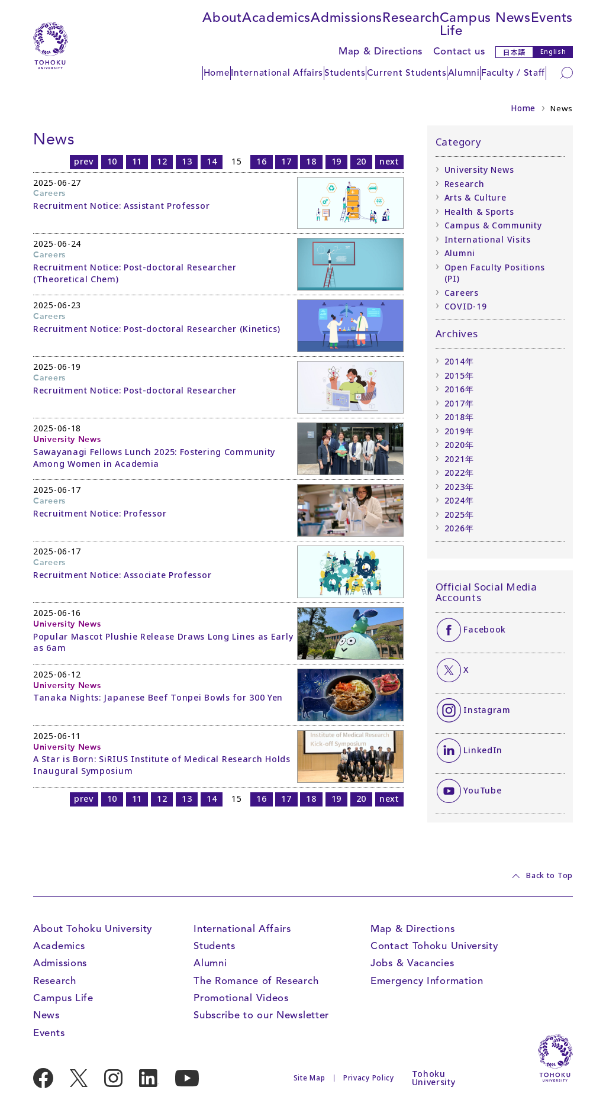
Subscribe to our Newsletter (261, 1015)
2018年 (459, 416)
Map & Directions (381, 51)
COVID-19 (465, 306)
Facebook (484, 629)
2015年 (459, 375)
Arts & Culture (475, 197)
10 (112, 161)
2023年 (459, 486)
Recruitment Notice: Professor (99, 513)
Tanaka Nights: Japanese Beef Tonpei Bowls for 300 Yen (158, 697)
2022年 (459, 472)
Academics (276, 17)
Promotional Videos (241, 998)
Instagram (486, 709)
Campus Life (465, 23)
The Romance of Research (256, 981)
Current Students (407, 72)
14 (212, 161)
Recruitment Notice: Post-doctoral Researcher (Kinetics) (157, 328)
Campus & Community (493, 225)
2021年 (459, 458)
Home (217, 72)
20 (361, 161)
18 (311, 161)
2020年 (459, 444)
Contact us (459, 51)
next (389, 161)
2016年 (459, 389)
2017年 (459, 403)
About (222, 17)
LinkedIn (482, 750)
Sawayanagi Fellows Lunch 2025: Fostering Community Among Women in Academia (154, 457)
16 (261, 161)
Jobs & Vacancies (412, 963)
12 (162, 161)
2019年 (459, 431)
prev (84, 161)
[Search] (566, 72)
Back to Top (549, 876)
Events (552, 17)
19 (336, 161)
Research (411, 17)
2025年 (459, 514)
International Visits (487, 239)
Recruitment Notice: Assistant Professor (121, 205)
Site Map (309, 1077)
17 (286, 161)
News (513, 17)
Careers (461, 292)
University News (479, 169)
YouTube (482, 790)
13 (187, 161)
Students (345, 72)
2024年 (459, 500)
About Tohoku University (92, 928)
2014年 (459, 361)
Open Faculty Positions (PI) (494, 273)
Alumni (464, 72)
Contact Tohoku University (434, 946)
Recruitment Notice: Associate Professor (122, 574)
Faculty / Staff (513, 72)
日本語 (514, 52)
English (553, 51)
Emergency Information (426, 981)
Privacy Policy (368, 1077)
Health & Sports (479, 211)
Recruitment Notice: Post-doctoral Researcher (135, 390)
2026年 (459, 528)
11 (137, 161)
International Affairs (277, 72)
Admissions (346, 17)
